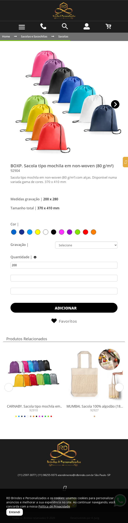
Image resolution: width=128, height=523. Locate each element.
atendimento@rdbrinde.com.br (76, 475)
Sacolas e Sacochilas (34, 36)
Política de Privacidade (54, 506)
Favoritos (64, 321)
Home (6, 36)
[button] (115, 104)
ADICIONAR (65, 308)
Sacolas (63, 36)
